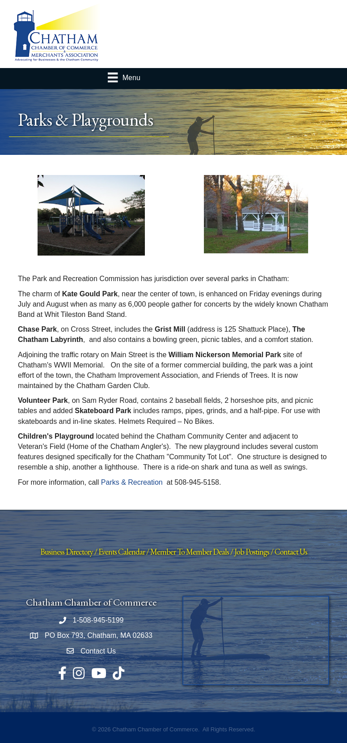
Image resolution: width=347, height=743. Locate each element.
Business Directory (66, 552)
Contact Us (291, 552)
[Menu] (124, 77)
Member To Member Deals (189, 552)
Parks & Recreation (132, 482)
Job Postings (251, 552)
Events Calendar (121, 552)
